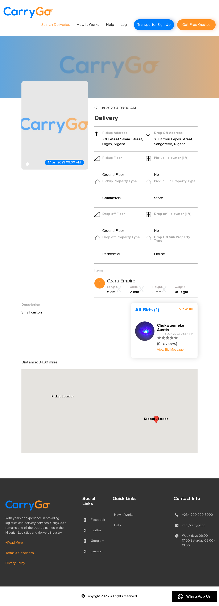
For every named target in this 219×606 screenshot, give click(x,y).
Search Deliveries (55, 25)
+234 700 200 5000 (197, 514)
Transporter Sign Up (154, 25)
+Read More (14, 542)
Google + (97, 540)
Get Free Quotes (196, 25)
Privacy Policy (15, 563)
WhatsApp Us (194, 596)
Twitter (96, 530)
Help (110, 25)
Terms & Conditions (19, 553)
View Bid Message (170, 349)
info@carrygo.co (193, 525)
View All (186, 309)
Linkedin (97, 551)
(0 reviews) (167, 344)
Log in (126, 25)
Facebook (98, 519)
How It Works (88, 25)
